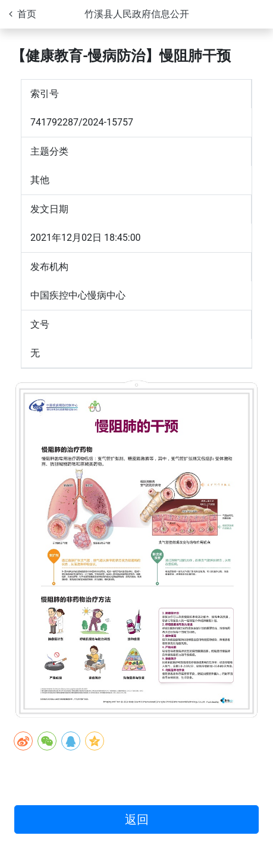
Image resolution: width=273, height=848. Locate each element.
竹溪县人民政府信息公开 (136, 14)
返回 (137, 819)
